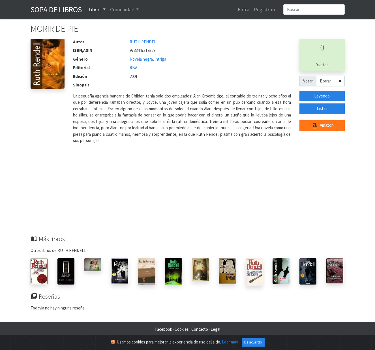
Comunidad (122, 9)
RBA (133, 67)
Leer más (230, 342)
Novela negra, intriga (148, 59)
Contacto (199, 329)
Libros (95, 9)
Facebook (163, 329)
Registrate (265, 9)
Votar (308, 81)
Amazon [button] (322, 125)
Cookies (182, 329)
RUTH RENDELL (144, 41)
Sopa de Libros (56, 9)
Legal (215, 329)
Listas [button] (322, 108)
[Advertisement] (188, 192)
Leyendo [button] (322, 96)
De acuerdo (253, 342)
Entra (243, 9)
